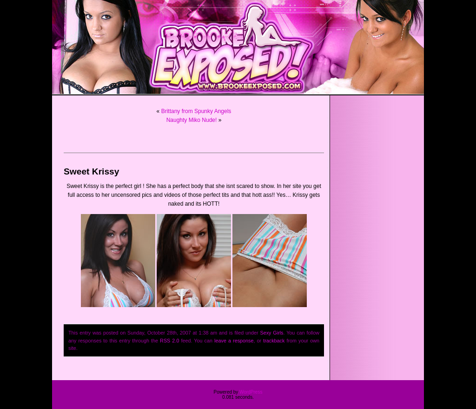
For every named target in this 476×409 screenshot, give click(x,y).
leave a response (233, 340)
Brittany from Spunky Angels (196, 111)
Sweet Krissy (91, 171)
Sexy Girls (272, 332)
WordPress (250, 392)
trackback (273, 340)
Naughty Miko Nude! (191, 120)
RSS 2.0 (169, 340)
